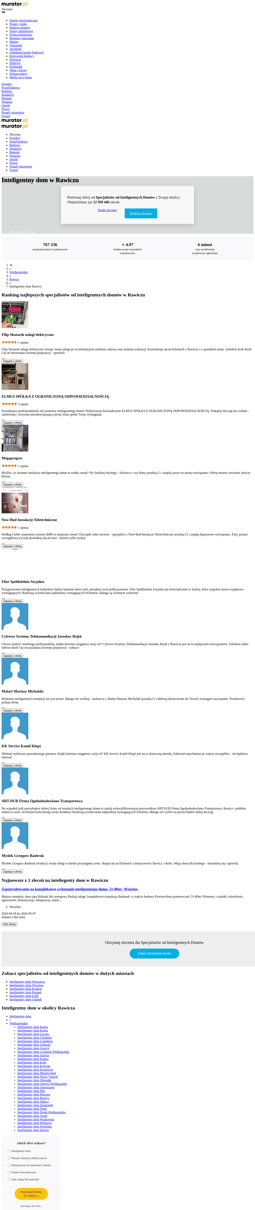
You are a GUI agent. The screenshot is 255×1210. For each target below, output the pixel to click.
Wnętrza (7, 102)
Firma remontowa (21, 34)
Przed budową (11, 87)
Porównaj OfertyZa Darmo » (31, 1193)
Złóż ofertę (9, 924)
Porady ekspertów (13, 112)
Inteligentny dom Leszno (33, 1034)
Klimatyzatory (19, 73)
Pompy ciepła (18, 24)
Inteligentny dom (20, 1016)
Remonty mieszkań (22, 38)
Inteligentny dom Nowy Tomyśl (37, 1076)
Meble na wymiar (21, 77)
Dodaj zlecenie (107, 210)
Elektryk (15, 63)
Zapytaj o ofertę (12, 361)
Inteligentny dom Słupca (33, 1101)
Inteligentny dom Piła (31, 1091)
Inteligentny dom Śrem (32, 1108)
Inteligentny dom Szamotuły (35, 1105)
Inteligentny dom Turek (32, 1116)
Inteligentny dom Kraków (26, 988)
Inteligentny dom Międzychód (36, 1073)
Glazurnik (16, 45)
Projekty (7, 84)
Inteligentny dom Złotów (33, 1130)
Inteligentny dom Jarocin (33, 1055)
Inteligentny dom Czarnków (35, 1041)
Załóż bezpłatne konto (154, 953)
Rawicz (14, 279)
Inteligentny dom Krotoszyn (35, 1069)
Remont (7, 98)
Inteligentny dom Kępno (32, 1059)
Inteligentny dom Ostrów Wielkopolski (42, 1084)
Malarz (14, 41)
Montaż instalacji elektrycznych (27, 1158)
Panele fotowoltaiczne (24, 20)
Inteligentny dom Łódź (24, 996)
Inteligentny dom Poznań (25, 992)
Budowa (7, 91)
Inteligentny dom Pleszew (33, 1094)
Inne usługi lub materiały (23, 1179)
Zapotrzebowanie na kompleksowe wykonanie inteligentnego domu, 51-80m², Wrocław (70, 889)
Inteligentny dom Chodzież (34, 1037)
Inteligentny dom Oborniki (34, 1080)
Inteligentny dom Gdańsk (26, 999)
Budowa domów (20, 27)
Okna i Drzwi (18, 70)
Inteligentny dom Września (34, 1126)
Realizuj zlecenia (141, 213)
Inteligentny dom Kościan (33, 1066)
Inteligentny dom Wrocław (26, 985)
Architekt (15, 49)
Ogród (6, 105)
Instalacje (8, 94)
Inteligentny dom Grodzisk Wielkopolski (43, 1052)
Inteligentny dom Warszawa (27, 981)
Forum (6, 116)
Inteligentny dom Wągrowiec (35, 1119)
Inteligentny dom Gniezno (34, 1044)
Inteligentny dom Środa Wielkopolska (41, 1112)
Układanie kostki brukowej (27, 52)
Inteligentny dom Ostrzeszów (36, 1087)
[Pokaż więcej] (3, 358)
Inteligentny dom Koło (31, 1062)
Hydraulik (16, 66)
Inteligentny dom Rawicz (33, 1098)
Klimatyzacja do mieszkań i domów (29, 1165)
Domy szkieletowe (21, 31)
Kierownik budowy (22, 56)
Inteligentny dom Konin (32, 1030)
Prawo (6, 109)
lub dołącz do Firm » (31, 1206)
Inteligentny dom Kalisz (32, 1027)
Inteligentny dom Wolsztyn (34, 1123)
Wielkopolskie (19, 272)
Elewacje (15, 59)
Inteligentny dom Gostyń (33, 1048)
